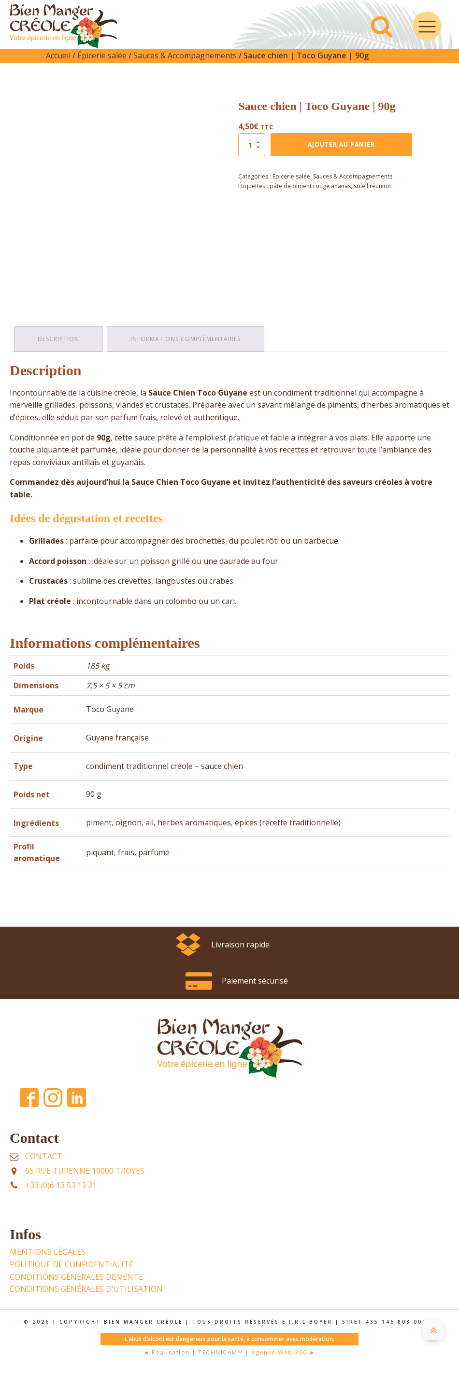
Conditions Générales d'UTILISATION (86, 1300)
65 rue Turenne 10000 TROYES (84, 1182)
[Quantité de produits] (251, 157)
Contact (43, 1168)
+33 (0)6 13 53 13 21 (61, 1196)
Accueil (58, 68)
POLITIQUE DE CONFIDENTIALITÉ (71, 1276)
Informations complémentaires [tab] (187, 351)
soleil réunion (372, 198)
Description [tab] (59, 351)
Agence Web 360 (279, 1364)
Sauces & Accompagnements (185, 68)
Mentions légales (48, 1263)
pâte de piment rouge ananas (310, 198)
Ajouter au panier (341, 157)
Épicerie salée (102, 68)
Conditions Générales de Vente (76, 1288)
